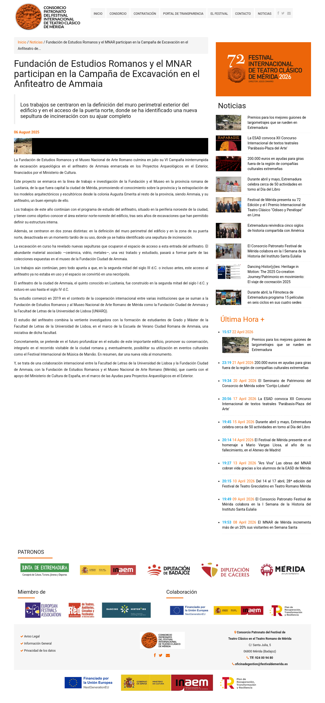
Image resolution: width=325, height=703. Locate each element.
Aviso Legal (32, 636)
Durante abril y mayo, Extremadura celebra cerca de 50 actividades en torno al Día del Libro (275, 184)
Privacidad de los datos (40, 650)
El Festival (219, 14)
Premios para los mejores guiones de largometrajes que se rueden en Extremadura (277, 122)
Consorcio (117, 14)
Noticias (264, 14)
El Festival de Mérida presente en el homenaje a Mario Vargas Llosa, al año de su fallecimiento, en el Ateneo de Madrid (266, 445)
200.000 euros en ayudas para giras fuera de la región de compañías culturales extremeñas (276, 164)
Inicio (98, 14)
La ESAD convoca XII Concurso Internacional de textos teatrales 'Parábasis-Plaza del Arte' (273, 143)
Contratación (145, 14)
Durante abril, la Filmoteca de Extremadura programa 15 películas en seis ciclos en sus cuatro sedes (276, 297)
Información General (38, 643)
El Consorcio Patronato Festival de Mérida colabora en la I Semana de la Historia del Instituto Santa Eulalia (277, 251)
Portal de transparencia (183, 14)
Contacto (243, 14)
